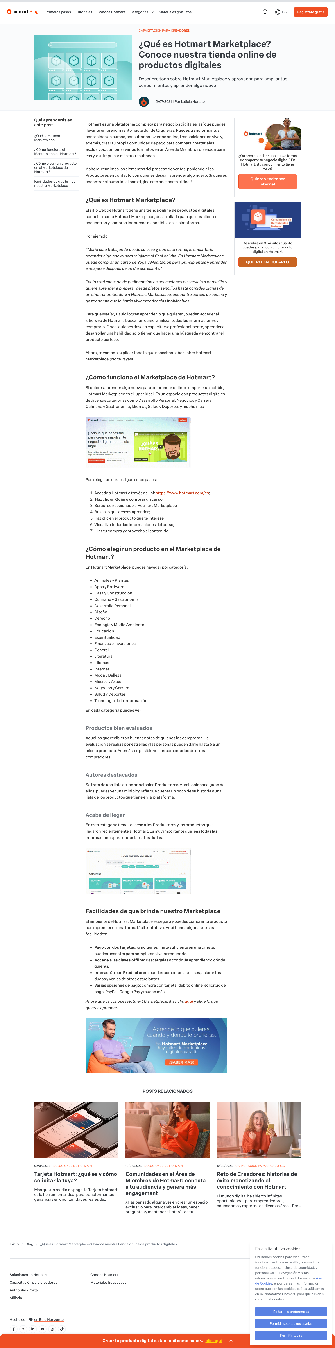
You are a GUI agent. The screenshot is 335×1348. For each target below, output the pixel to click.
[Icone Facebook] (14, 1329)
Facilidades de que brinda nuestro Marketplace (55, 183)
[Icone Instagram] (52, 1329)
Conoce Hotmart (111, 12)
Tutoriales (84, 12)
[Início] (23, 10)
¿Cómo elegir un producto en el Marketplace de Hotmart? (55, 167)
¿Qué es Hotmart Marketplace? (48, 138)
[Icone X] (23, 1329)
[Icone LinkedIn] (33, 1329)
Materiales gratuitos (175, 12)
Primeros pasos (58, 12)
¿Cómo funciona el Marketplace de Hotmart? (55, 152)
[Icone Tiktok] (62, 1329)
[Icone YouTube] (43, 1329)
